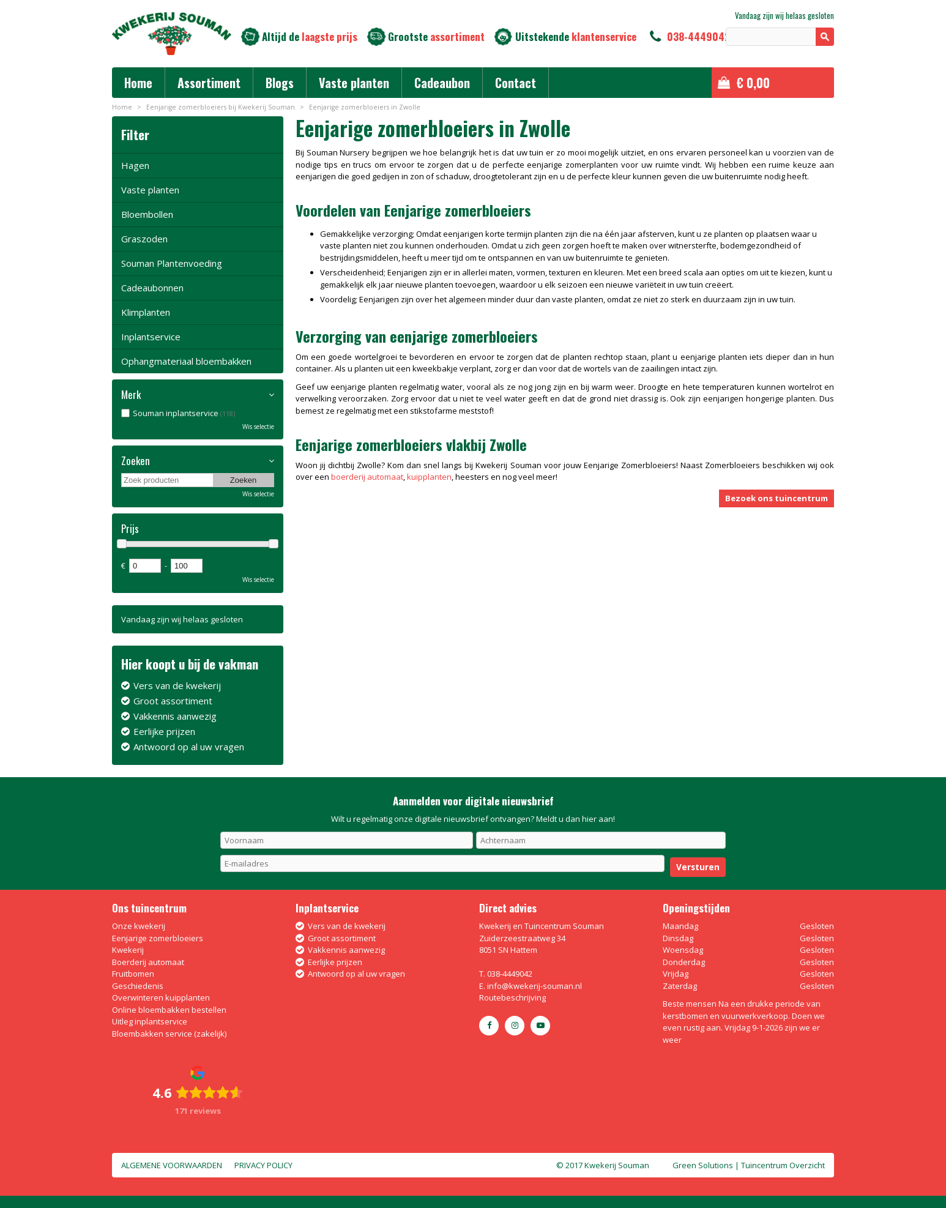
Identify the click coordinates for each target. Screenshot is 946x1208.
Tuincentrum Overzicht (783, 1165)
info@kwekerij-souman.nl (534, 985)
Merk (131, 395)
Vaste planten (150, 190)
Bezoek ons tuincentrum (776, 498)
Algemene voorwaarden (171, 1165)
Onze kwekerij (138, 925)
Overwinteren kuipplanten (161, 997)
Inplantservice (151, 336)
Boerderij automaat (148, 962)
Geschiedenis (137, 985)
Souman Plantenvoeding (171, 263)
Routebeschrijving (512, 997)
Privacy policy (263, 1165)
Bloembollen (147, 214)
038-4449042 (698, 36)
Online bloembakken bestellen (169, 1009)
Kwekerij (128, 949)
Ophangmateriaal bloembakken (186, 361)
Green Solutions (702, 1165)
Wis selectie (258, 426)
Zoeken (135, 461)
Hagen (135, 165)
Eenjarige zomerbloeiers (157, 938)
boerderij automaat (367, 476)
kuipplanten (429, 476)
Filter (135, 134)
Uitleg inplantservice (149, 1021)
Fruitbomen (133, 973)
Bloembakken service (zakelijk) (169, 1033)
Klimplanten (145, 312)
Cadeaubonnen (152, 287)
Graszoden (144, 239)
